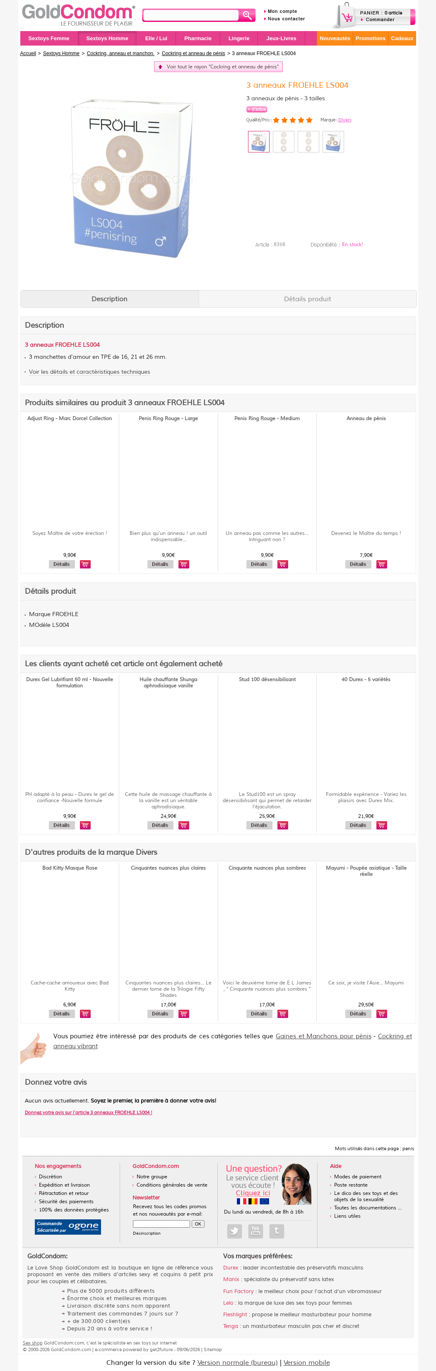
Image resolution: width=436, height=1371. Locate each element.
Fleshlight (235, 1314)
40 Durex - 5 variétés (366, 680)
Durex (230, 1268)
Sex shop (33, 1343)
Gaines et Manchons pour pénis (323, 1036)
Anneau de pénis (366, 419)
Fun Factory (238, 1291)
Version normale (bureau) (238, 1363)
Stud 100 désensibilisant (267, 680)
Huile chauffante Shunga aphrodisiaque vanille (168, 683)
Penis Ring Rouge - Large (168, 419)
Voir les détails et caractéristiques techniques (89, 371)
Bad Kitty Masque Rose (69, 868)
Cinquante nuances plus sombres (267, 868)
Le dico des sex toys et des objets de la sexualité (366, 1196)
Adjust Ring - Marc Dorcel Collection (69, 419)
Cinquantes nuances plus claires (168, 868)
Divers (345, 120)
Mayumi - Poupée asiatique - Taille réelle (366, 871)
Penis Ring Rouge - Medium (267, 419)
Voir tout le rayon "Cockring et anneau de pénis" (223, 67)
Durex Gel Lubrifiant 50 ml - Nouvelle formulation (69, 683)
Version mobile (307, 1363)
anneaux (41, 344)
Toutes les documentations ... (368, 1208)
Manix (231, 1279)
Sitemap (213, 1349)
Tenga (230, 1326)
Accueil (28, 53)
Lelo (228, 1303)
